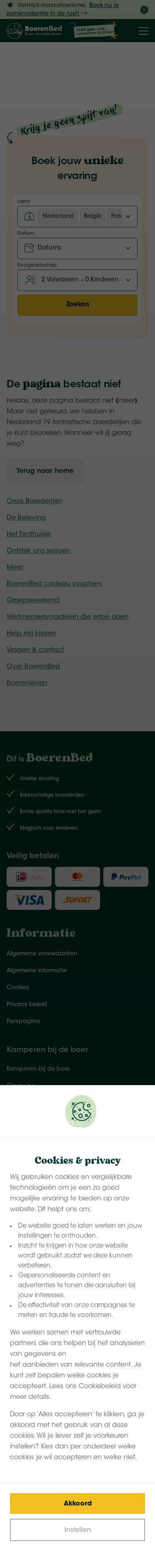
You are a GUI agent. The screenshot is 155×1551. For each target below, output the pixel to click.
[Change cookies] (77, 1530)
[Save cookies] (77, 1503)
